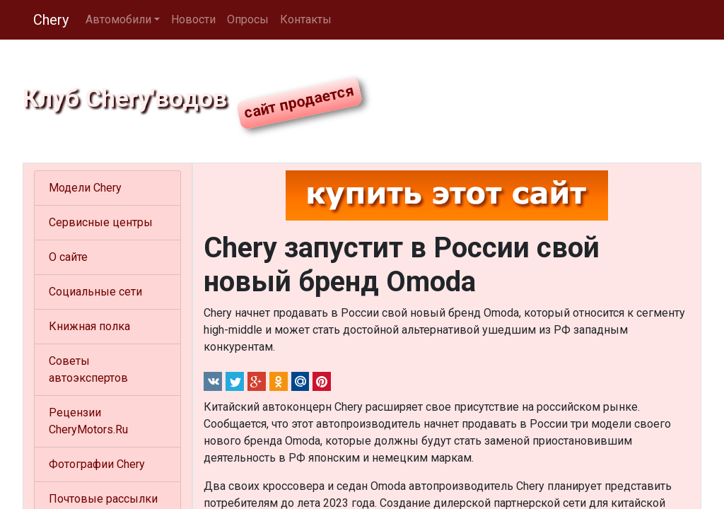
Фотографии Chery (97, 464)
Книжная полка (89, 326)
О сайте (68, 257)
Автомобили (118, 19)
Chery (51, 19)
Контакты (306, 19)
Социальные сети (95, 291)
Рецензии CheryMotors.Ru (88, 421)
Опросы (248, 19)
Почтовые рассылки (103, 498)
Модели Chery (85, 187)
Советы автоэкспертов (88, 369)
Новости (193, 19)
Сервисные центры (101, 222)
